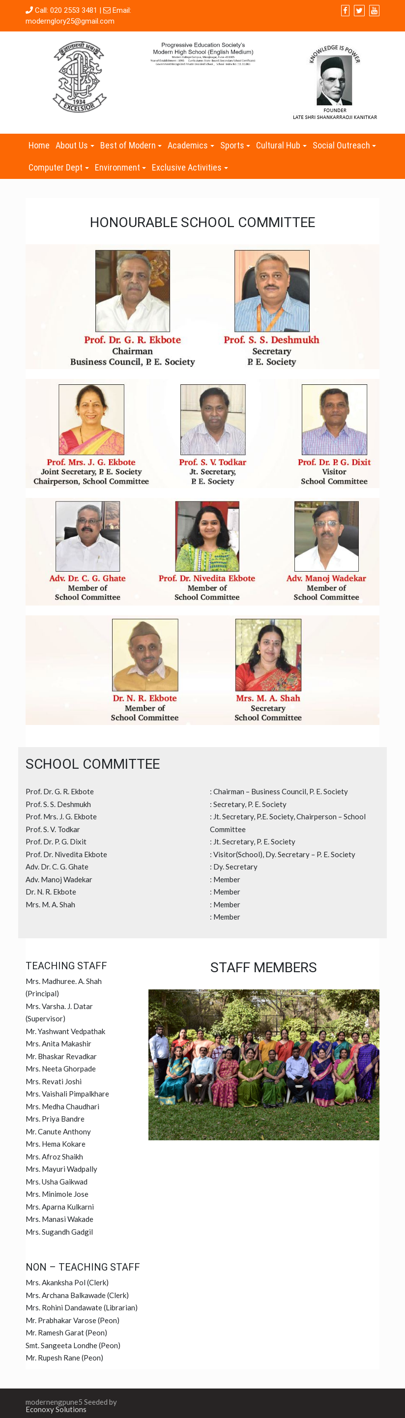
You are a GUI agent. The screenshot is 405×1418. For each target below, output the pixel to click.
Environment (117, 167)
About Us (72, 145)
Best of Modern (128, 145)
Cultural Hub (278, 145)
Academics (188, 145)
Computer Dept (56, 167)
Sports (232, 145)
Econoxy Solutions (56, 1409)
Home (39, 145)
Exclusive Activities (187, 167)
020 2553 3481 (73, 10)
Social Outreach (341, 145)
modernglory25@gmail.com (70, 21)
